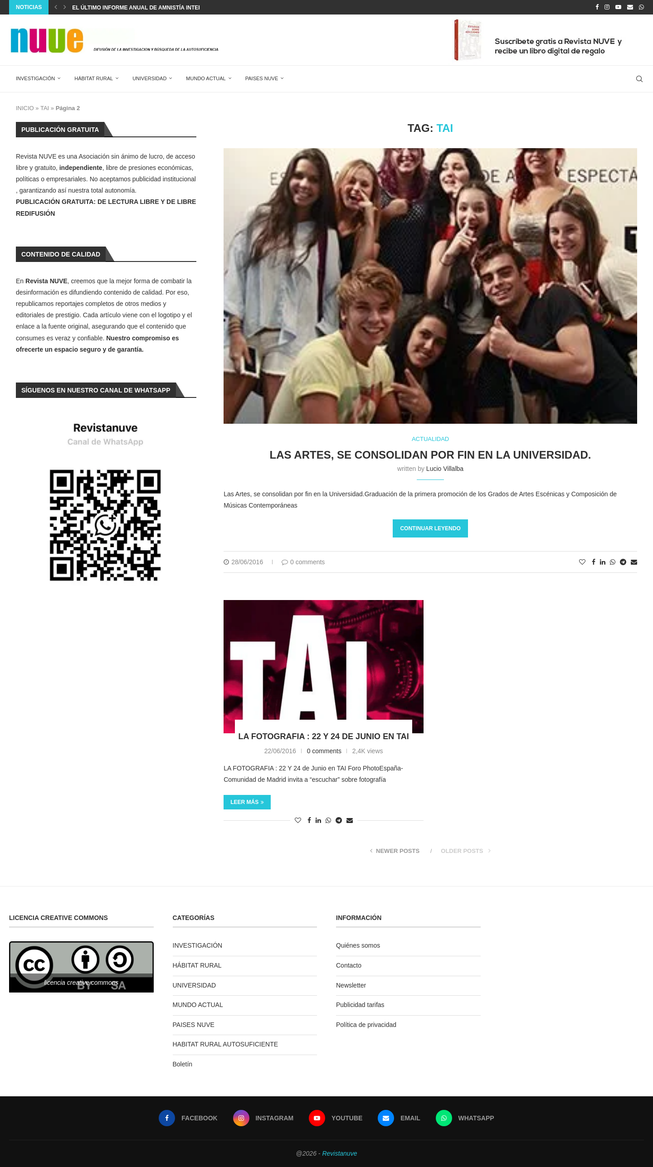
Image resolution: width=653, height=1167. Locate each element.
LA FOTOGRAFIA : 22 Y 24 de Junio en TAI (323, 736)
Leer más (247, 802)
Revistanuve (339, 1153)
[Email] (630, 7)
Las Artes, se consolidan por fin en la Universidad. (430, 455)
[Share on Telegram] (623, 562)
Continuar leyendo (430, 528)
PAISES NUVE (261, 78)
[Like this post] (582, 562)
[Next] (64, 7)
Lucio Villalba (444, 468)
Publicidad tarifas (360, 1004)
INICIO (25, 108)
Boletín (183, 1064)
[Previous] (55, 7)
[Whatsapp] (641, 7)
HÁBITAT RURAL (93, 78)
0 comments (303, 562)
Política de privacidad (366, 1024)
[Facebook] (597, 7)
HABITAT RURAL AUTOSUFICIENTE (225, 1044)
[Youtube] (618, 7)
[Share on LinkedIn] (602, 562)
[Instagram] (606, 7)
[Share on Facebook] (593, 562)
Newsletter (351, 985)
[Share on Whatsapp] (612, 562)
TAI (44, 108)
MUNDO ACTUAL (205, 78)
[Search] (639, 79)
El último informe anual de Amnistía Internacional (151, 8)
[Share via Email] (634, 562)
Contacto (348, 965)
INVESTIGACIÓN (35, 78)
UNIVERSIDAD (149, 78)
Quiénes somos (358, 945)
